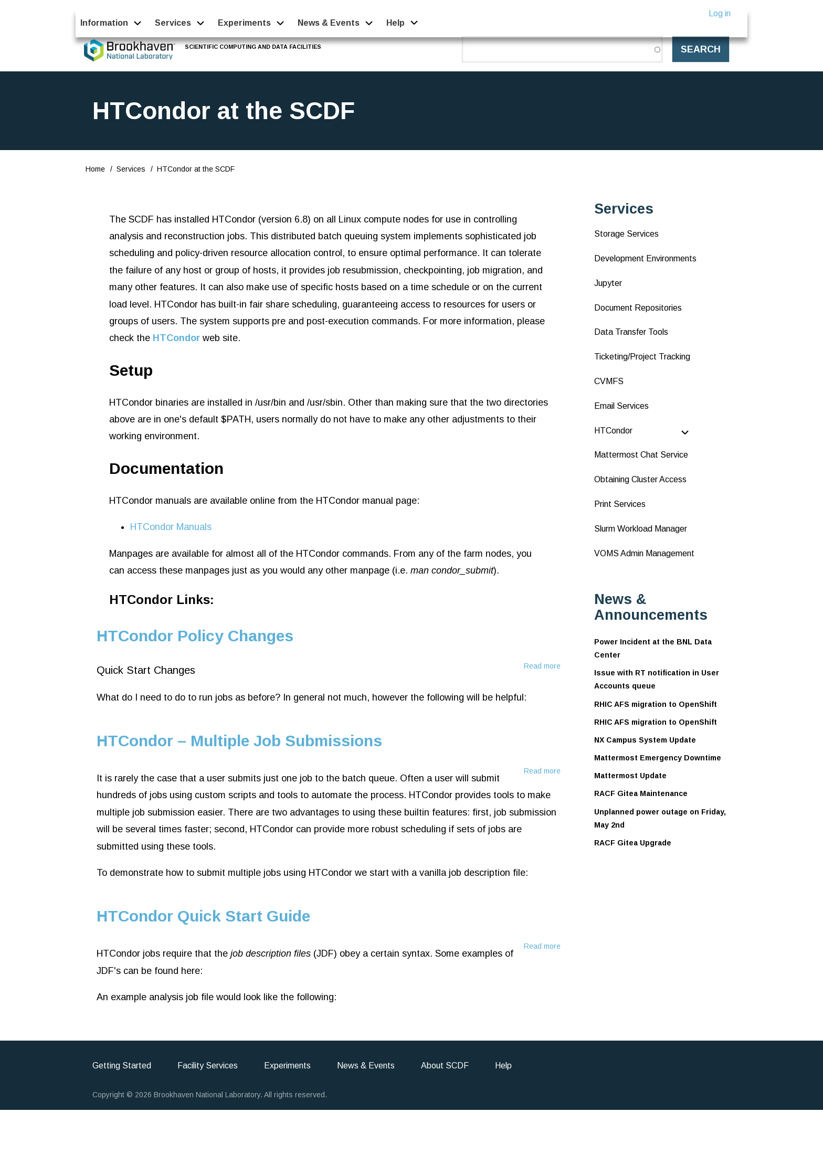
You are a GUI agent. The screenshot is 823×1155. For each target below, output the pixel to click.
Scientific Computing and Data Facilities (253, 47)
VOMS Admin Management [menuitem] (644, 553)
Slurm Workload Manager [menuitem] (640, 528)
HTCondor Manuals (171, 527)
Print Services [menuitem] (620, 504)
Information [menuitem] (104, 22)
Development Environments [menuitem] (645, 258)
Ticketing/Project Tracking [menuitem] (642, 356)
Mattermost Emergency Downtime (657, 758)
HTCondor (176, 338)
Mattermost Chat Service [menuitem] (641, 454)
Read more (542, 666)
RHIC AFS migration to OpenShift (655, 704)
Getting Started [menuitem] (121, 1065)
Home (95, 169)
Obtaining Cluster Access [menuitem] (640, 479)
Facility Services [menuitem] (207, 1065)
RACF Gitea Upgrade (632, 843)
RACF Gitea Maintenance (641, 793)
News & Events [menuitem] (329, 22)
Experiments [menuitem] (244, 22)
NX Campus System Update (645, 740)
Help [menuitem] (396, 22)
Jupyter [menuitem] (608, 283)
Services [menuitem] (173, 22)
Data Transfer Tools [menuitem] (631, 331)
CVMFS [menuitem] (609, 381)
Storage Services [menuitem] (626, 233)
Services (131, 169)
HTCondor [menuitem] (613, 430)
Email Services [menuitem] (621, 405)
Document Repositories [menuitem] (638, 307)
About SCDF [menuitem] (445, 1065)
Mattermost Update (630, 775)
